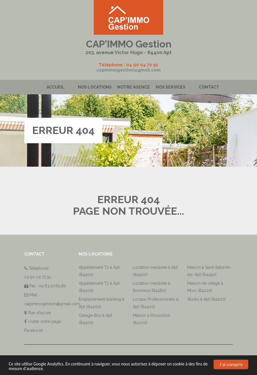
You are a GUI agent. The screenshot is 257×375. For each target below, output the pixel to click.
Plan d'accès (39, 312)
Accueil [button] (56, 87)
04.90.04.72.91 (37, 277)
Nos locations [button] (95, 87)
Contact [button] (209, 87)
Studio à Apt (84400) (206, 299)
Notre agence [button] (133, 87)
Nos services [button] (171, 87)
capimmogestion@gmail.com (128, 70)
